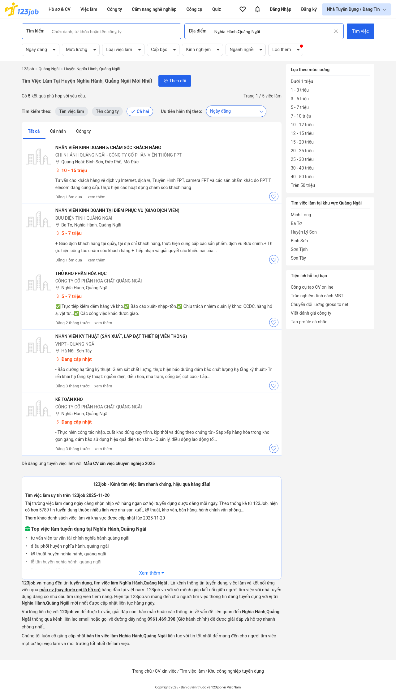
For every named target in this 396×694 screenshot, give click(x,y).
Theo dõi (174, 80)
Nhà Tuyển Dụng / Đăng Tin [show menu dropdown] (354, 9)
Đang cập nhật (74, 359)
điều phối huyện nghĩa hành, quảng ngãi (69, 546)
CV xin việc (165, 671)
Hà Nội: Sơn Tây (74, 351)
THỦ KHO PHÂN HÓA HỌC (81, 273)
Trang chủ (142, 671)
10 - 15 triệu (72, 170)
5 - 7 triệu (69, 233)
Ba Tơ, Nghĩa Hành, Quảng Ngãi (89, 225)
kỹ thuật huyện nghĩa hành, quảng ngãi (68, 554)
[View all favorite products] (242, 9)
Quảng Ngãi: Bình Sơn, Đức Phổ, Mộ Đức (97, 162)
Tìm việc (360, 31)
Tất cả (34, 131)
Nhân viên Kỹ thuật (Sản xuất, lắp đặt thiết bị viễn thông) (121, 336)
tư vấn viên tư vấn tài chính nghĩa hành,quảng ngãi (79, 538)
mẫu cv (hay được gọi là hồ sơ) (70, 590)
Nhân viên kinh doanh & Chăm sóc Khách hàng (108, 147)
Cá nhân (58, 131)
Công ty (83, 131)
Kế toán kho (69, 399)
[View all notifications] (257, 9)
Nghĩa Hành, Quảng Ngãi (82, 288)
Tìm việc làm (192, 671)
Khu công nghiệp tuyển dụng (236, 671)
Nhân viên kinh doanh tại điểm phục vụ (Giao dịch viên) (118, 210)
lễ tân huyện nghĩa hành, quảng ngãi (65, 562)
